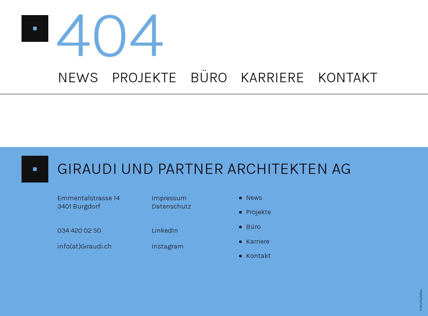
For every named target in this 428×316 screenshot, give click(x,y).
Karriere (272, 77)
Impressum (169, 198)
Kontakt (347, 77)
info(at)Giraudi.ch (84, 246)
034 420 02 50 (79, 230)
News (78, 77)
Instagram (168, 246)
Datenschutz (171, 206)
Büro (208, 77)
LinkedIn (165, 230)
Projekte (144, 77)
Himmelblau (421, 300)
